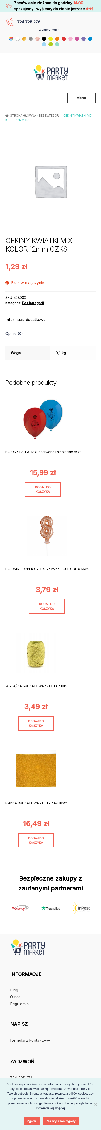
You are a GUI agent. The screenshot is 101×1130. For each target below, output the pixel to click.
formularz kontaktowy (30, 1040)
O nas (15, 997)
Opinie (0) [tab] (14, 333)
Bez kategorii (49, 115)
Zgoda (31, 1121)
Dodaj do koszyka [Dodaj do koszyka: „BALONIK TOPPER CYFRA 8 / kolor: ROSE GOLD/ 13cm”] (47, 606)
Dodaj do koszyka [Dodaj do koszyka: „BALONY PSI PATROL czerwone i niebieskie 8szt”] (43, 489)
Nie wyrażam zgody (61, 1121)
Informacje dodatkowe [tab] (25, 319)
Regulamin (19, 1003)
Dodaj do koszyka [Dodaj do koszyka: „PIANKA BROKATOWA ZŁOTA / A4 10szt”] (36, 840)
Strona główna (23, 115)
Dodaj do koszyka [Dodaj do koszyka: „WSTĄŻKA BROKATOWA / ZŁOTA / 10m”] (36, 723)
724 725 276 (28, 22)
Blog (14, 990)
